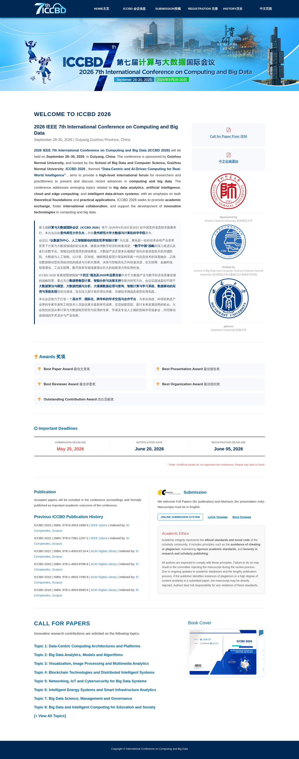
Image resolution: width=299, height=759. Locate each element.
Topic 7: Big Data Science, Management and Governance (83, 699)
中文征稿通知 (228, 161)
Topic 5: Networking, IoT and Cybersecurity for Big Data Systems (90, 681)
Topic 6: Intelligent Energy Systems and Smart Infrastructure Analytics (95, 690)
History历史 (233, 8)
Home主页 (101, 8)
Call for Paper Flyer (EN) (228, 136)
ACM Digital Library (104, 551)
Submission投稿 (168, 8)
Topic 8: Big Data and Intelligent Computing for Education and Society (95, 707)
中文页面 (266, 8)
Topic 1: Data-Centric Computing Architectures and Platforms (87, 646)
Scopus (57, 530)
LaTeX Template (218, 517)
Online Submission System (180, 517)
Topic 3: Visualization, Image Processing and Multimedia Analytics (91, 664)
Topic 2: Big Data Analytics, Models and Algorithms (78, 655)
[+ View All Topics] (50, 716)
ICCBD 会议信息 (134, 8)
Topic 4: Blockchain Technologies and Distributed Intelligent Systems (94, 672)
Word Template (241, 517)
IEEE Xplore (99, 525)
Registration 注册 (202, 8)
